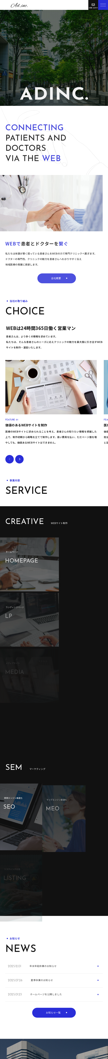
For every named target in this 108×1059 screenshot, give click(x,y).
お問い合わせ (26, 1007)
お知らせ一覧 (53, 848)
